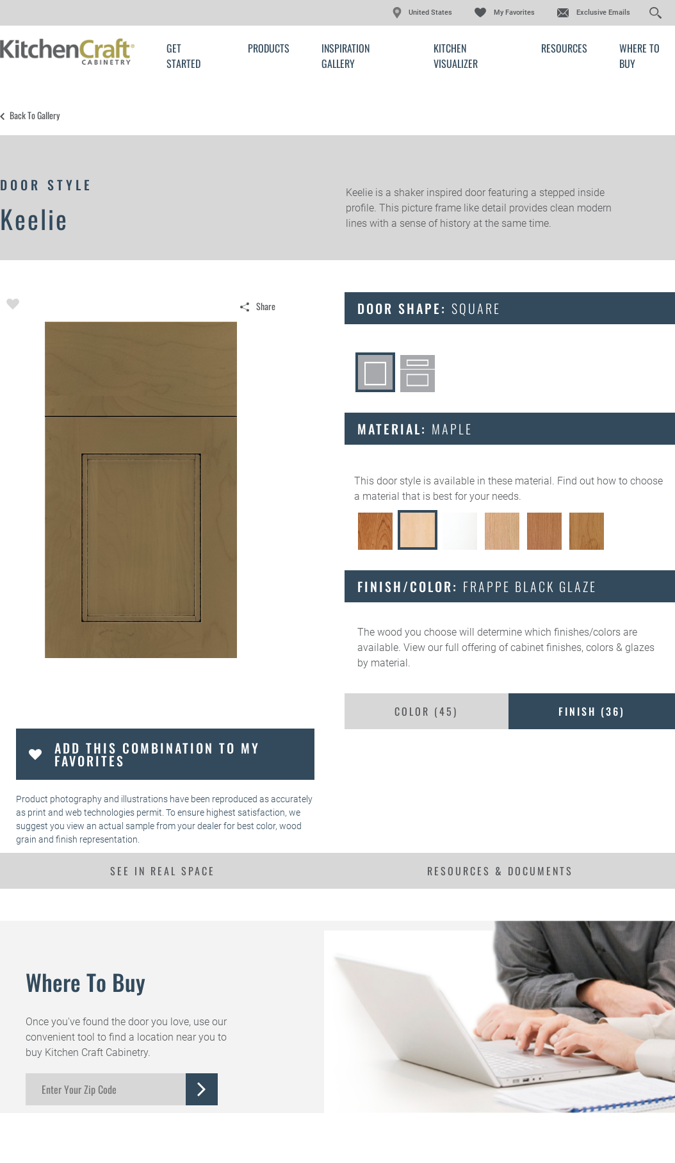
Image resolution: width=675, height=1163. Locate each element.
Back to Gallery (35, 115)
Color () (426, 711)
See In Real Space (162, 870)
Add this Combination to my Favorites (157, 754)
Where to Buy (639, 55)
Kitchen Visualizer (456, 55)
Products (268, 48)
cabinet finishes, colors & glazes (582, 647)
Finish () (591, 711)
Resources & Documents (500, 870)
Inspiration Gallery (345, 55)
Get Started (183, 55)
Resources (564, 48)
